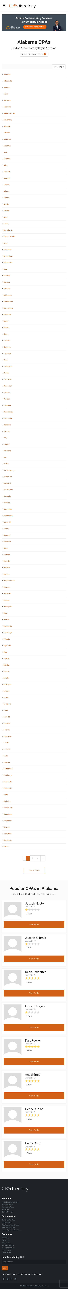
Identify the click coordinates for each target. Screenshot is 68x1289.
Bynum (6, 328)
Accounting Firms (8, 1207)
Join (5, 1268)
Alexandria (8, 120)
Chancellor (8, 386)
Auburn (6, 211)
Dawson (7, 587)
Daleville (7, 568)
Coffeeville (8, 477)
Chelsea (7, 399)
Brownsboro (8, 308)
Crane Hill (7, 522)
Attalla (6, 204)
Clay (5, 438)
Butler (6, 321)
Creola (6, 529)
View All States (34, 870)
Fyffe (6, 795)
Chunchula (8, 418)
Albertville (7, 107)
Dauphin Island (9, 581)
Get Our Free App (8, 1212)
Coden (6, 464)
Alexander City (9, 113)
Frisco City (8, 782)
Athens (6, 191)
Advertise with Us (8, 1245)
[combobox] (58, 66)
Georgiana (8, 834)
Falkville (7, 730)
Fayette (6, 743)
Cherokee (7, 405)
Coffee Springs (9, 470)
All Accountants (7, 1204)
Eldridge (7, 665)
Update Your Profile (8, 1227)
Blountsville (8, 263)
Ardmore (7, 159)
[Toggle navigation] (4, 5)
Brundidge (7, 315)
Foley (6, 756)
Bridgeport (8, 295)
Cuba (6, 548)
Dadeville (7, 561)
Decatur (7, 600)
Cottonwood (8, 516)
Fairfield (7, 717)
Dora (5, 613)
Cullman (7, 555)
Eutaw (6, 698)
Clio (5, 457)
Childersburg (8, 412)
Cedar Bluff (8, 367)
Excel (6, 710)
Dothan (6, 620)
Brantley (7, 276)
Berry (6, 243)
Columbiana (8, 490)
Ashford (7, 172)
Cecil (5, 360)
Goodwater (8, 840)
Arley (6, 165)
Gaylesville (8, 821)
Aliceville (7, 126)
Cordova (7, 503)
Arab (5, 152)
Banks (6, 224)
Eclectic (7, 639)
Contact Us (5, 1240)
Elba (5, 652)
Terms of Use (6, 1253)
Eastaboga (8, 633)
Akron (6, 94)
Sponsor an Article (8, 1248)
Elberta (6, 659)
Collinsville (8, 483)
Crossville (7, 542)
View (34, 924)
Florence (7, 749)
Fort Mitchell (8, 769)
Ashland (7, 178)
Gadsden (7, 801)
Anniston (7, 146)
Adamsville (8, 81)
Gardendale (8, 814)
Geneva (6, 827)
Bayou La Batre (9, 237)
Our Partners (6, 1243)
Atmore (7, 198)
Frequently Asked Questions (11, 1230)
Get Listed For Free (8, 1220)
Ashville (7, 185)
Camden (7, 341)
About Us (5, 1238)
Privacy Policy (6, 1250)
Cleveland (7, 451)
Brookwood (8, 302)
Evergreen (7, 704)
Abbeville (7, 75)
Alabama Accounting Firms (34, 54)
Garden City (8, 808)
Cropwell (7, 535)
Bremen (7, 282)
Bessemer (8, 250)
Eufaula (6, 691)
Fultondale (8, 788)
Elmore (6, 672)
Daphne (6, 574)
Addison (7, 87)
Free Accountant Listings (10, 1225)
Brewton (7, 289)
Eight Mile (7, 646)
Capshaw (7, 347)
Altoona (7, 133)
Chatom (7, 393)
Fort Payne (8, 775)
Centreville (8, 380)
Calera (6, 334)
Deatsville (7, 594)
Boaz (6, 269)
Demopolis (8, 607)
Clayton (6, 444)
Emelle (6, 678)
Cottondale (8, 509)
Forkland (7, 762)
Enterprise (7, 685)
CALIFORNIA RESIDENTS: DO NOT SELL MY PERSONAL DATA (22, 1274)
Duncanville (8, 626)
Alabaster (7, 100)
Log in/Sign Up (7, 1222)
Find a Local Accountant (10, 1202)
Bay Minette (8, 230)
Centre (6, 373)
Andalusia (7, 139)
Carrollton (7, 354)
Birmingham (8, 256)
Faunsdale (8, 736)
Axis (5, 217)
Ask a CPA (5, 1209)
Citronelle (7, 425)
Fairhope (7, 723)
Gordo (6, 847)
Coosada (7, 496)
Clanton (7, 431)
